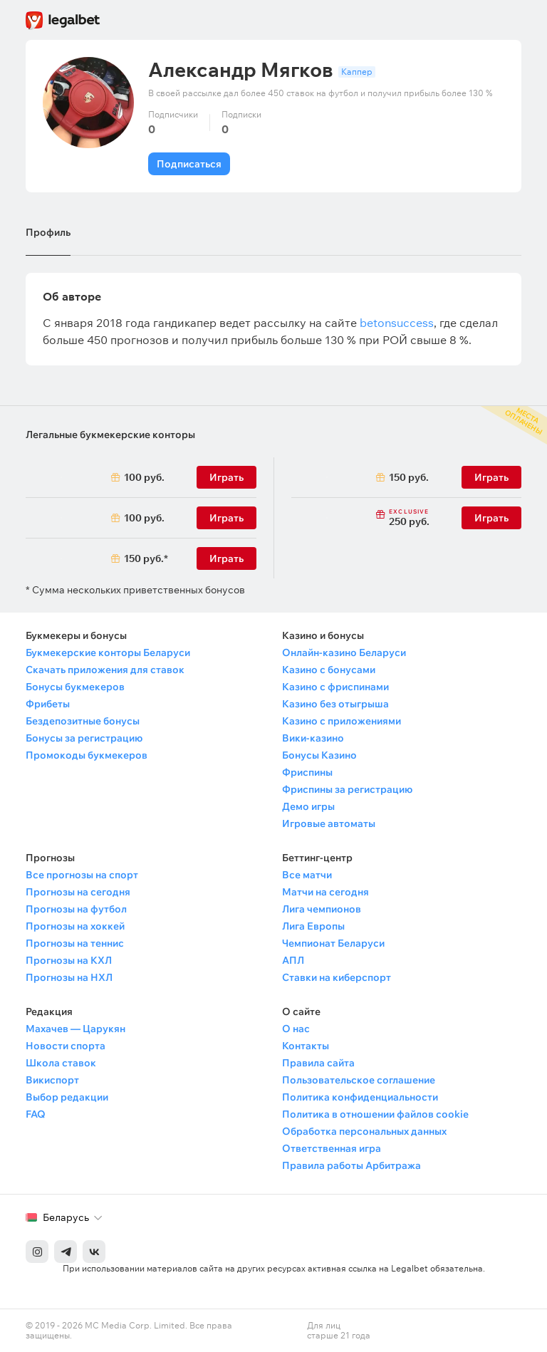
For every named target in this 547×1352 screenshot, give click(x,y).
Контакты (305, 1045)
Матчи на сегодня (325, 891)
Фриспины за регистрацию (347, 789)
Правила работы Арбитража (351, 1165)
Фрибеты (48, 703)
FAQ (36, 1114)
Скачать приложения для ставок (105, 669)
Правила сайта (318, 1062)
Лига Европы (313, 926)
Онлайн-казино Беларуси (344, 652)
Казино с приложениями (341, 720)
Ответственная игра (331, 1148)
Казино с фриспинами (335, 686)
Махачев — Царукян (75, 1028)
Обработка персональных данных (364, 1131)
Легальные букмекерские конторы (110, 434)
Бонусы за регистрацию (84, 738)
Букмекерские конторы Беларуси (108, 652)
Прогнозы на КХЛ (69, 960)
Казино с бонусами (328, 669)
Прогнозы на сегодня (78, 891)
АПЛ (293, 960)
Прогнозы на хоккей (75, 926)
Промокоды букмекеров (86, 755)
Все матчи (307, 874)
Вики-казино (313, 738)
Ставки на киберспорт (336, 977)
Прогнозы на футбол (76, 909)
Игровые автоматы (328, 823)
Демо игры (308, 806)
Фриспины (307, 772)
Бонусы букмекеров (75, 686)
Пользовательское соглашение (358, 1079)
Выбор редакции (67, 1097)
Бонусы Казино (319, 755)
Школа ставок (61, 1062)
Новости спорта (65, 1045)
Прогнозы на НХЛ (69, 977)
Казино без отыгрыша (335, 703)
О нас (296, 1028)
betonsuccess (397, 323)
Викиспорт (52, 1079)
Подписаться (189, 163)
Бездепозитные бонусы (83, 720)
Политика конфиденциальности (360, 1097)
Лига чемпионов (321, 909)
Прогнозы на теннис (75, 943)
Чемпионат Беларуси (333, 943)
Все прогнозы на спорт (82, 874)
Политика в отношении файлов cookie (375, 1114)
